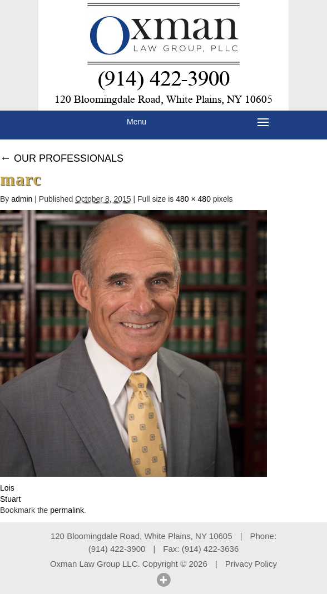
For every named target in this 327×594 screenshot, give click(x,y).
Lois (7, 487)
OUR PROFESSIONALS (61, 158)
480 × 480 (193, 198)
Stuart (10, 499)
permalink (67, 510)
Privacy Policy (251, 563)
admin (21, 198)
